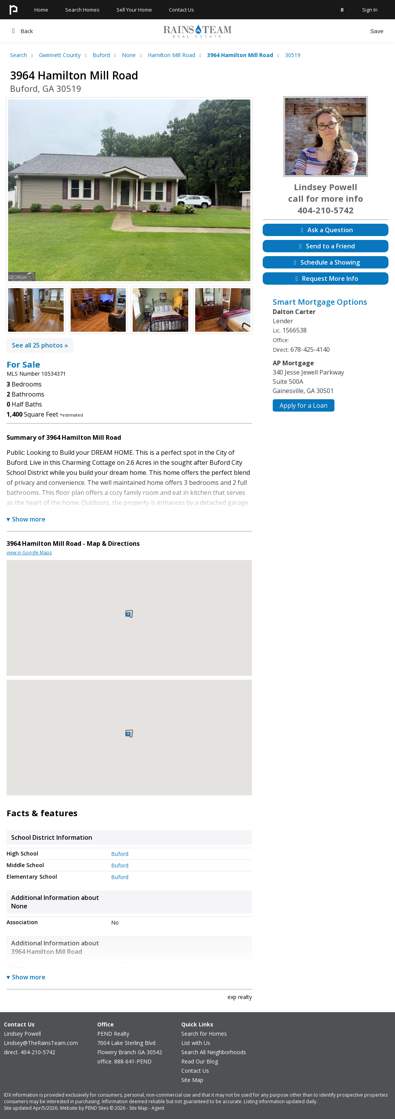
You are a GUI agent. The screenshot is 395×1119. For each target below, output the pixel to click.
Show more (26, 519)
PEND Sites (96, 1108)
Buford (119, 853)
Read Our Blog (199, 1061)
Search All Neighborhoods (213, 1052)
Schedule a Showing (325, 262)
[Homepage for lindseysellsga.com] (13, 17)
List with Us (195, 1042)
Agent (158, 1108)
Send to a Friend (326, 246)
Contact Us (195, 1070)
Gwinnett (122, 968)
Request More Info (325, 278)
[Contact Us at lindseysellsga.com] (181, 17)
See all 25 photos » (40, 345)
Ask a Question (325, 230)
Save (376, 31)
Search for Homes (204, 1033)
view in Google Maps (29, 552)
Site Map (192, 1080)
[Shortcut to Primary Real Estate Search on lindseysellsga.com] (342, 17)
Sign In (370, 9)
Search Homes (82, 9)
